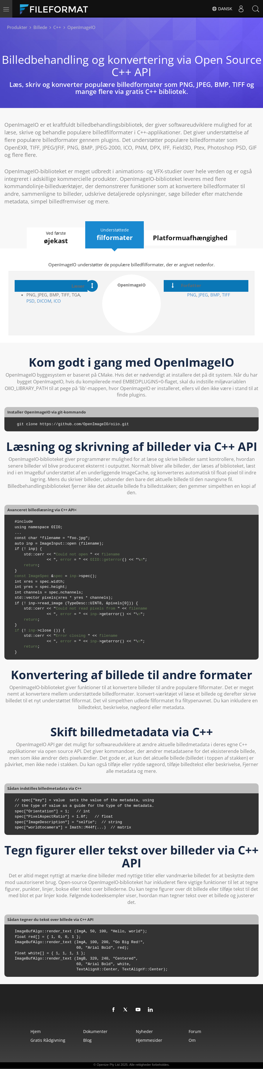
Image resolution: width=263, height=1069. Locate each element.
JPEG (202, 295)
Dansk (222, 8)
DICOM (44, 301)
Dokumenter (95, 1031)
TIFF (226, 295)
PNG (191, 295)
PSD (30, 301)
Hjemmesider (149, 1040)
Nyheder (144, 1031)
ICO (57, 301)
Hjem (35, 1031)
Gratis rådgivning (47, 1040)
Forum (195, 1031)
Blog (87, 1040)
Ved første (55, 237)
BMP (215, 295)
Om (192, 1040)
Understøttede (114, 234)
